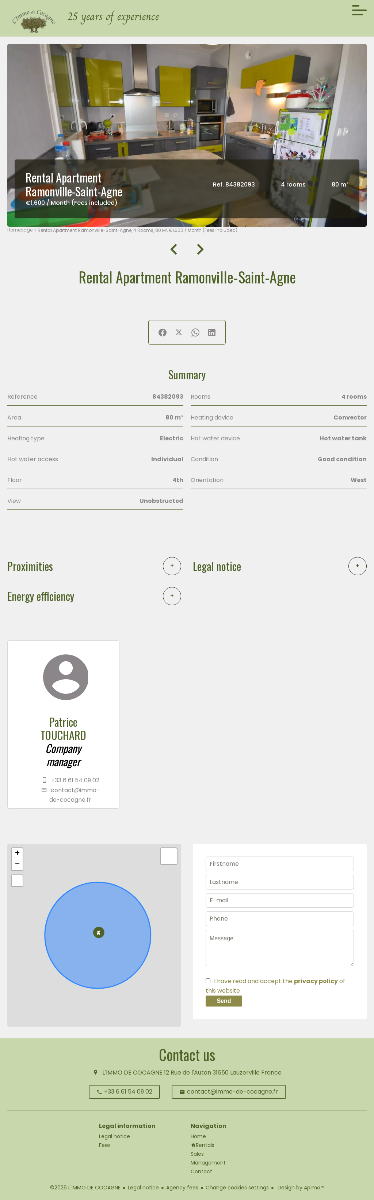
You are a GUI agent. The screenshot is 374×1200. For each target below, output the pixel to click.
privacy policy (316, 981)
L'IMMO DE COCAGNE (132, 1072)
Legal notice (143, 1187)
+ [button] (17, 853)
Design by (300, 1187)
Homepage (20, 229)
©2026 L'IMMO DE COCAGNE (85, 1187)
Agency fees (182, 1187)
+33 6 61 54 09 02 (75, 780)
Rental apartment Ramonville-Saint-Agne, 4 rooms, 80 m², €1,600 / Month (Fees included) (137, 230)
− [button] (17, 864)
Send (224, 1001)
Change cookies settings (237, 1187)
